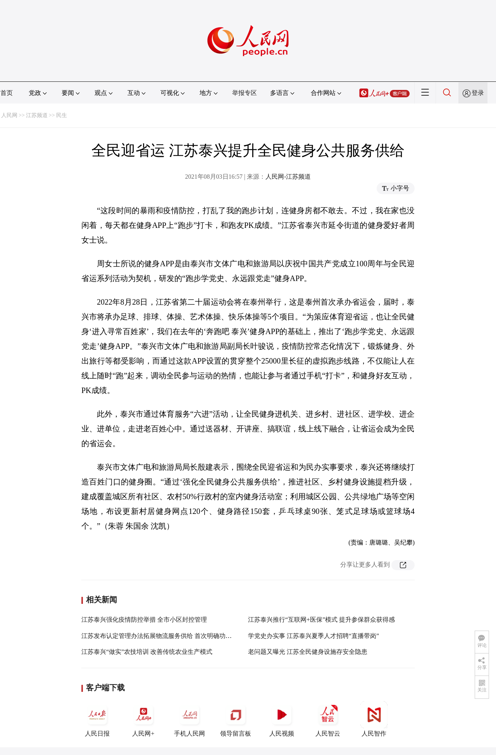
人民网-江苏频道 (288, 176)
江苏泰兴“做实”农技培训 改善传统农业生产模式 (146, 651)
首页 (6, 93)
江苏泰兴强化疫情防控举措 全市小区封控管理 (144, 619)
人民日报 (97, 719)
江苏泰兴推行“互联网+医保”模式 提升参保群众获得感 (321, 619)
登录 (478, 93)
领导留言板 (235, 719)
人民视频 (281, 719)
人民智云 (327, 719)
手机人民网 (189, 719)
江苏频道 (37, 115)
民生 (61, 115)
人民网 (9, 115)
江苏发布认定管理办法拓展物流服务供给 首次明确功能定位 (162, 636)
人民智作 (374, 719)
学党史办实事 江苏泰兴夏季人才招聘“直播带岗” (313, 636)
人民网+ (143, 719)
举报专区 (244, 93)
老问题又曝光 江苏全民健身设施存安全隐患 (307, 651)
